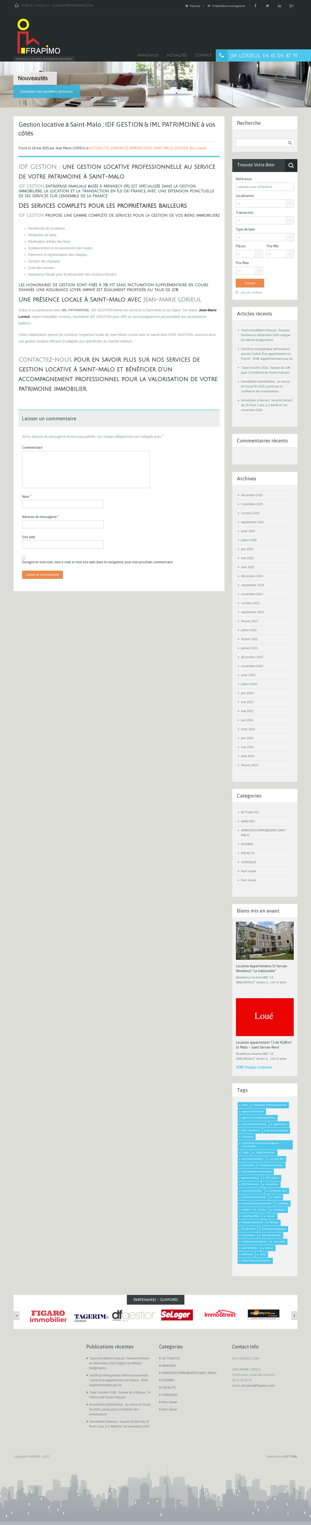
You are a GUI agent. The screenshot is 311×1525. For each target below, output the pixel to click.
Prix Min (272, 246)
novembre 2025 (252, 504)
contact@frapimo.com (72, 5)
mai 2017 (247, 711)
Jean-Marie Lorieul (172, 299)
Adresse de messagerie (40, 517)
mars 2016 (248, 729)
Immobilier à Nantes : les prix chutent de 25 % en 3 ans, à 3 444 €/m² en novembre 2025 (267, 405)
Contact (203, 55)
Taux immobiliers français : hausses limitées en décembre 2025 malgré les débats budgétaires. (265, 335)
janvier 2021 (249, 648)
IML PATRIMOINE (75, 310)
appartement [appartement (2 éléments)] (280, 1124)
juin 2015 (247, 738)
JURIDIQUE (248, 862)
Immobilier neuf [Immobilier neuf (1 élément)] (278, 1190)
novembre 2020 (252, 666)
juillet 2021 (249, 630)
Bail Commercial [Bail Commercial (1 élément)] (251, 1130)
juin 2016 (247, 720)
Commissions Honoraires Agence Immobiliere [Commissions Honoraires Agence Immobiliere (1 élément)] (260, 1144)
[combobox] (265, 203)
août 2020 (248, 675)
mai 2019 (247, 702)
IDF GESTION (37, 167)
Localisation (245, 196)
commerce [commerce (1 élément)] (247, 1136)
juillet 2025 (249, 540)
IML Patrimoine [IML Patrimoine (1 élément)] (250, 1184)
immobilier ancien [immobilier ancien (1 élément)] (252, 1190)
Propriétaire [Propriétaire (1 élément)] (248, 1235)
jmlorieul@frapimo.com (258, 1385)
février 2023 (249, 621)
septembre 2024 (252, 585)
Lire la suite (278, 982)
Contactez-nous (45, 360)
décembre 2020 (252, 657)
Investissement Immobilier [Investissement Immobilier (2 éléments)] (256, 1203)
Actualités (177, 55)
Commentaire (32, 447)
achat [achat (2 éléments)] (245, 1104)
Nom (26, 497)
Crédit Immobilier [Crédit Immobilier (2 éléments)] (265, 1152)
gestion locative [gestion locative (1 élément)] (250, 1177)
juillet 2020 (249, 684)
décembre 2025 (252, 495)
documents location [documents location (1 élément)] (252, 1158)
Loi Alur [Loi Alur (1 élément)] (262, 1209)
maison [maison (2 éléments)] (271, 1216)
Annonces (148, 55)
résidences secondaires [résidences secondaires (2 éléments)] (254, 1241)
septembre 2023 (252, 612)
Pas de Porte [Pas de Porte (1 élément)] (248, 1229)
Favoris (192, 6)
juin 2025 (247, 549)
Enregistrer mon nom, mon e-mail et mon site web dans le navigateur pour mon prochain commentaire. (97, 562)
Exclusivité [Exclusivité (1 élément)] (248, 1165)
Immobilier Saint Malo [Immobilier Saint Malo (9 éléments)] (254, 1197)
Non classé (198, 148)
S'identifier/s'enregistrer (226, 6)
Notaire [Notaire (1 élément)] (274, 1222)
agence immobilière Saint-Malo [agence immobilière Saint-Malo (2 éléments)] (258, 1117)
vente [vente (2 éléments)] (263, 1254)
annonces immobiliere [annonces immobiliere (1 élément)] (254, 1124)
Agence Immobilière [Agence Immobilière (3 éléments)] (253, 1111)
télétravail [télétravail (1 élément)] (247, 1254)
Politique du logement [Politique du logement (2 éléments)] (274, 1229)
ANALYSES (248, 821)
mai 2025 (247, 558)
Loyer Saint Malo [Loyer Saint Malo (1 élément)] (251, 1216)
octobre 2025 (250, 513)
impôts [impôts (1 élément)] (277, 1197)
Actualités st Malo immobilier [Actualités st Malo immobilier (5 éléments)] (270, 1104)
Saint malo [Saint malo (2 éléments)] (279, 1241)
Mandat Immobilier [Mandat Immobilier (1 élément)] (252, 1222)
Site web (28, 537)
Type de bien (245, 229)
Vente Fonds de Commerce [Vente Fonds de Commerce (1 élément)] (256, 1260)
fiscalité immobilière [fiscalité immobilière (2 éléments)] (272, 1165)
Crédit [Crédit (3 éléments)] (245, 1152)
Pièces (241, 246)
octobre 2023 (250, 603)
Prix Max (242, 263)
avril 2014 (247, 756)
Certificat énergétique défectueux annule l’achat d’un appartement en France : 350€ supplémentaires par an (267, 353)
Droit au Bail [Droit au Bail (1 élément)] (277, 1158)
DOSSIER (181, 148)
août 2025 (248, 531)
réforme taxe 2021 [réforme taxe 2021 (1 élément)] (271, 1235)
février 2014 (249, 765)
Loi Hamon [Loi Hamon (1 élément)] (279, 1209)
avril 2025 (247, 567)
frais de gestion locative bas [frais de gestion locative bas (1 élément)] (256, 1171)
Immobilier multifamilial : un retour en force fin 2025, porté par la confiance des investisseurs (265, 386)
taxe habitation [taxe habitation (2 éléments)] (250, 1248)
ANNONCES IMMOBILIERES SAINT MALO (142, 148)
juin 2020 (247, 693)
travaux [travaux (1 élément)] (269, 1248)
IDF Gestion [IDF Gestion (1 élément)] (272, 1177)
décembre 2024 (252, 576)
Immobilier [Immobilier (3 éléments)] (272, 1184)
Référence (244, 179)
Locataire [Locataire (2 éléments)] (283, 1203)
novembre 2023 (252, 594)
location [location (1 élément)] (246, 1209)
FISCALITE (248, 853)
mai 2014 (247, 747)
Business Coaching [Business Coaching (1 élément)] (277, 1130)
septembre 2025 (252, 522)
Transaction (244, 213)
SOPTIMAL (290, 1456)
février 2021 (249, 639)
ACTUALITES (99, 148)
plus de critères (249, 292)
